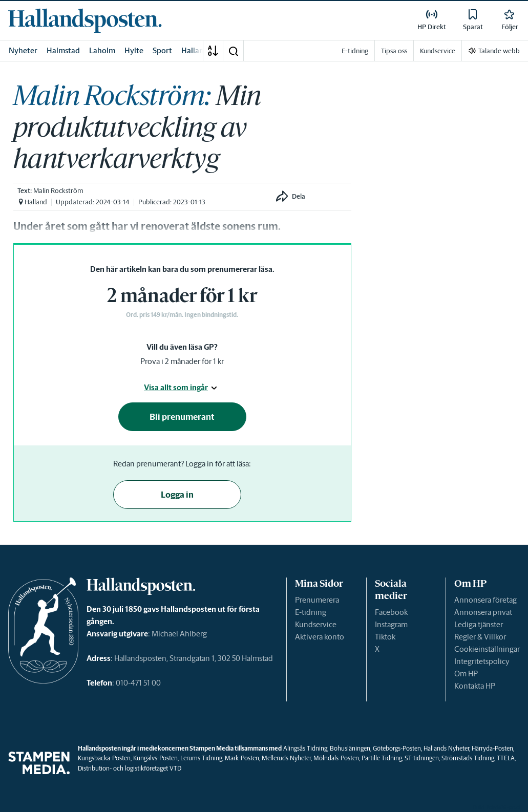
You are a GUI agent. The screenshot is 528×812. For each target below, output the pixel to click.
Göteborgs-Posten (397, 748)
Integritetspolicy (482, 661)
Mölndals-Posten (336, 758)
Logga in (177, 494)
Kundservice (315, 624)
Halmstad (63, 50)
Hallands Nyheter (446, 748)
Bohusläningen (350, 748)
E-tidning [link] (355, 51)
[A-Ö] (213, 50)
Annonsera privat (483, 612)
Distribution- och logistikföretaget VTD (129, 768)
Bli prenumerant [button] (182, 416)
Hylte (133, 50)
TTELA (506, 758)
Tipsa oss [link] (394, 51)
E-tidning (310, 612)
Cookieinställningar (487, 649)
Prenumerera (317, 600)
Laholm (102, 50)
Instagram (391, 624)
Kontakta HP (474, 686)
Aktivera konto (319, 637)
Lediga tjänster (478, 624)
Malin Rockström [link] (58, 190)
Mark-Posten (242, 758)
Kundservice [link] (437, 51)
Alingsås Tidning (305, 748)
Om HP (466, 673)
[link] (85, 20)
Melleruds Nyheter (286, 758)
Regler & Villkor (480, 637)
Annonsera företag (485, 600)
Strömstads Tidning (467, 758)
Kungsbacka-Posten (104, 758)
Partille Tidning (382, 758)
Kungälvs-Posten (155, 758)
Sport (162, 50)
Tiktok (385, 637)
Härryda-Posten (492, 748)
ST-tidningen (422, 758)
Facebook (391, 612)
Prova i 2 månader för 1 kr (182, 361)
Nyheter (23, 50)
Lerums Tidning (201, 758)
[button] (233, 51)
